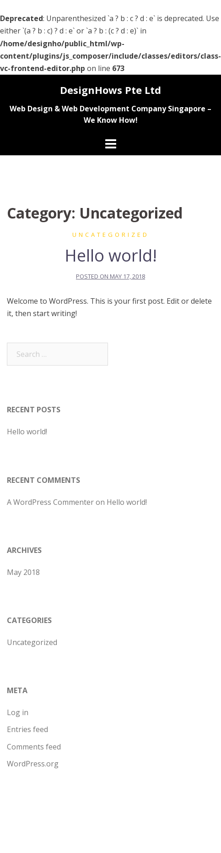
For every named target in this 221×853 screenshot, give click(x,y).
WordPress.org (33, 764)
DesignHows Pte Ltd (110, 90)
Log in (17, 712)
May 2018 (23, 572)
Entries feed (27, 729)
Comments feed (34, 747)
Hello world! (111, 255)
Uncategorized (110, 234)
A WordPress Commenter (50, 502)
